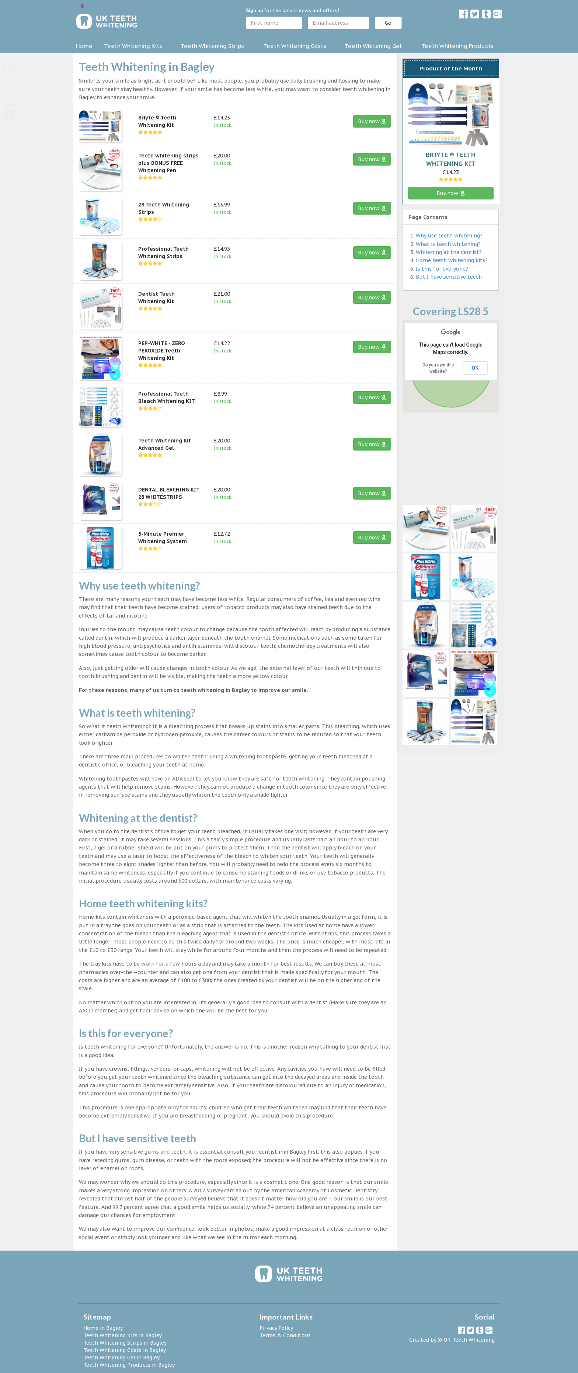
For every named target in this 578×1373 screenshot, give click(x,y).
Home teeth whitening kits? (452, 260)
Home (84, 45)
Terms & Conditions (285, 1335)
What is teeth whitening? (448, 244)
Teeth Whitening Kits (133, 45)
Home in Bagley (103, 1328)
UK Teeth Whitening (469, 1339)
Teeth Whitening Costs (294, 45)
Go (388, 23)
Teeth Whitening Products (457, 45)
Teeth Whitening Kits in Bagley (122, 1335)
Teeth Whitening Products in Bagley (129, 1365)
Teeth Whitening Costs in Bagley (124, 1350)
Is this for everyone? (442, 268)
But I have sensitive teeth (449, 277)
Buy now (372, 121)
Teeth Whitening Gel (373, 45)
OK (475, 368)
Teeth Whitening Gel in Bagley (121, 1357)
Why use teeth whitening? (449, 235)
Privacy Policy (276, 1328)
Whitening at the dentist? (449, 252)
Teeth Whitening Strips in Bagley (125, 1342)
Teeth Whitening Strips (212, 45)
